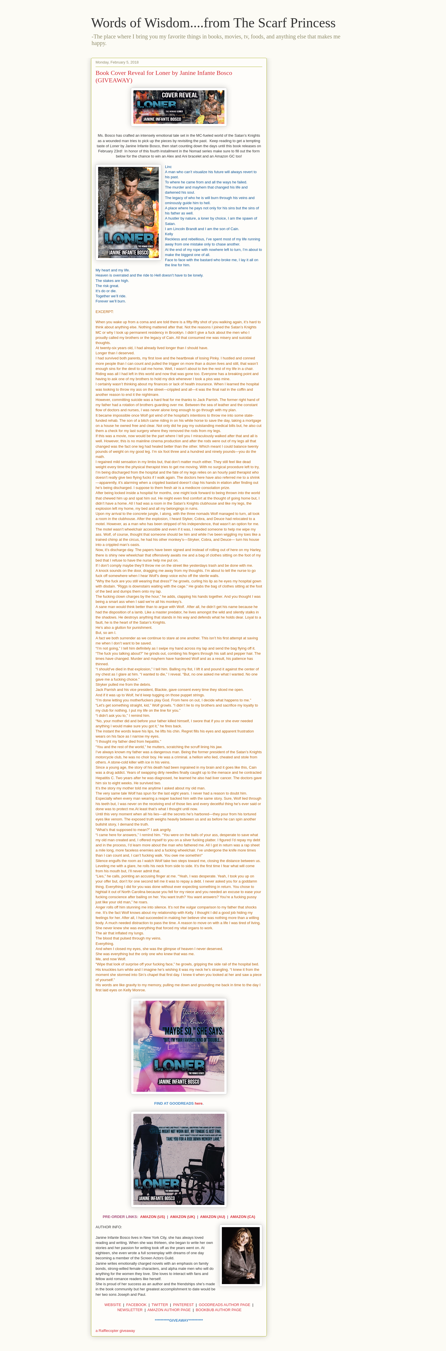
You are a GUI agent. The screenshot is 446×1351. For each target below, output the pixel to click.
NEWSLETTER (130, 1310)
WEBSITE (112, 1305)
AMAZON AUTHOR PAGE (169, 1310)
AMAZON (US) (152, 1217)
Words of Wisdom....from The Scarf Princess (213, 22)
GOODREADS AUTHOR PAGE (224, 1305)
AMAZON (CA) (242, 1217)
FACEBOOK (136, 1305)
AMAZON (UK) (182, 1217)
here (199, 1103)
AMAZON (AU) (212, 1217)
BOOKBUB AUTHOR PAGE (218, 1310)
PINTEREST (183, 1305)
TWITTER (160, 1305)
